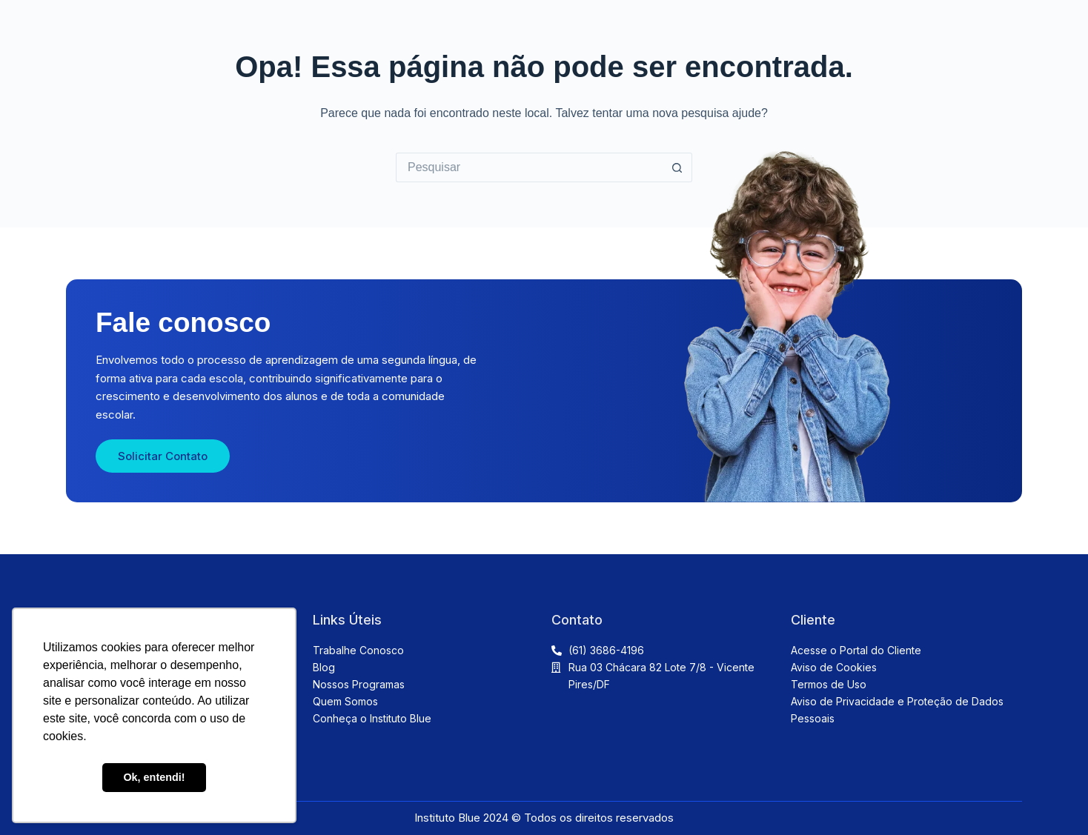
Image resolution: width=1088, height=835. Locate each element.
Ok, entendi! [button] (154, 777)
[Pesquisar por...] (529, 167)
